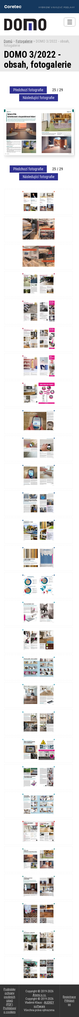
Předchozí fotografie (28, 90)
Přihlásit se (69, 1002)
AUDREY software (44, 1004)
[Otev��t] (69, 22)
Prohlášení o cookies (9, 1010)
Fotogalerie (24, 41)
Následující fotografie (38, 98)
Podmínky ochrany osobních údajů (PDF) (9, 996)
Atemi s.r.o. (39, 995)
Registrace (69, 997)
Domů (8, 41)
